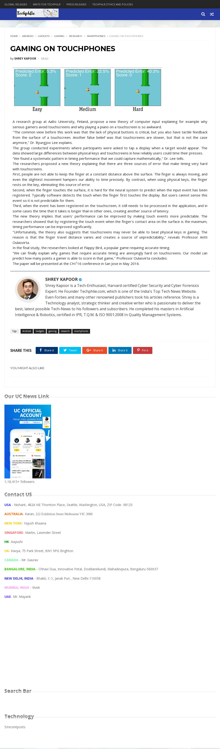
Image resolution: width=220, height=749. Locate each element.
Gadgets (44, 36)
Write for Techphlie (47, 4)
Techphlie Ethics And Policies (112, 4)
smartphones (96, 36)
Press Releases (76, 4)
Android (28, 36)
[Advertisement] (110, 648)
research (75, 36)
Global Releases (15, 4)
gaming (59, 36)
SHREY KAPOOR (61, 280)
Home (14, 36)
